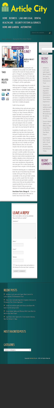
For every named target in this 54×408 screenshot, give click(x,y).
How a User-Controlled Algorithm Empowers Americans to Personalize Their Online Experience (47, 94)
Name (14, 244)
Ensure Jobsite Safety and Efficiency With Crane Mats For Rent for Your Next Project (47, 128)
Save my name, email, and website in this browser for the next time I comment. (23, 269)
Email (14, 252)
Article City (33, 361)
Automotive (26, 27)
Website (15, 260)
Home (5, 18)
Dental (37, 18)
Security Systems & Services (28, 22)
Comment (16, 221)
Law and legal (26, 18)
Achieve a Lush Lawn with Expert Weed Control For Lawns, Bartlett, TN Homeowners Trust (47, 75)
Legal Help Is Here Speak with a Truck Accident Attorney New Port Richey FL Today (47, 144)
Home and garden (11, 27)
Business (13, 18)
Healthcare (8, 22)
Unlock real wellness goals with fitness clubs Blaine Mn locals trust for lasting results (47, 111)
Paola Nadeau (24, 60)
